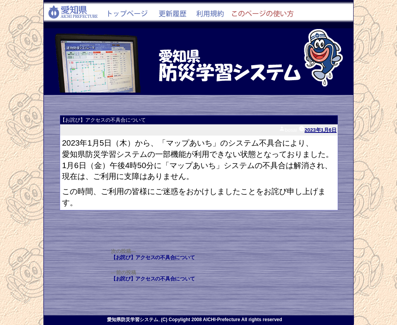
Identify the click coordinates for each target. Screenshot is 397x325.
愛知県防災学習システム (132, 319)
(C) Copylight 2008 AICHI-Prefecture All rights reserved (221, 319)
